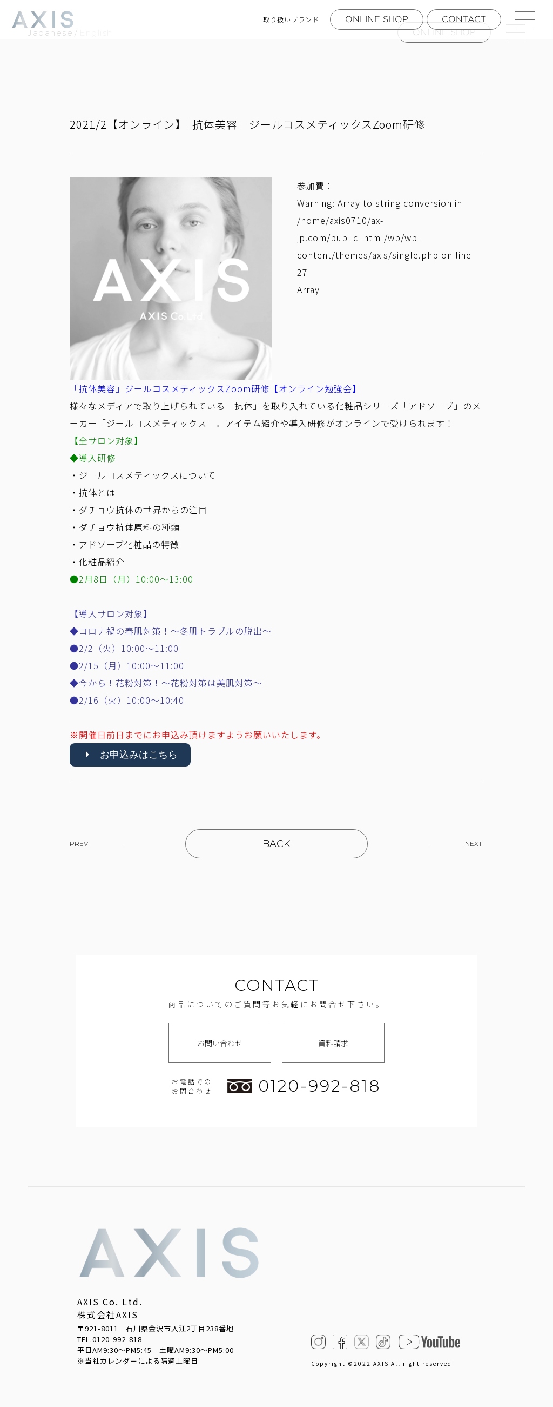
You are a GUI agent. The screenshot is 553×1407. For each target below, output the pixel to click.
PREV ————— (96, 844)
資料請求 (333, 1043)
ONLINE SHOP (376, 19)
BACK (276, 844)
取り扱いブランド (291, 19)
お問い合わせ (219, 1043)
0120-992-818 (304, 1086)
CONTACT (464, 19)
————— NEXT (456, 844)
